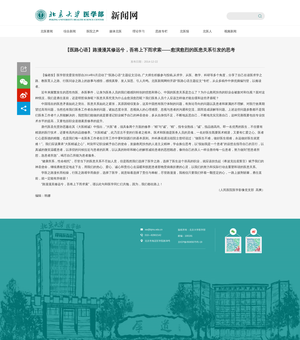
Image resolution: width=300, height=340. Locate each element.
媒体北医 (115, 31)
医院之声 (92, 31)
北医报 (184, 31)
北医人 (207, 31)
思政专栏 (161, 31)
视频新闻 (230, 31)
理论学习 (138, 31)
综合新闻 (70, 31)
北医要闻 (47, 31)
